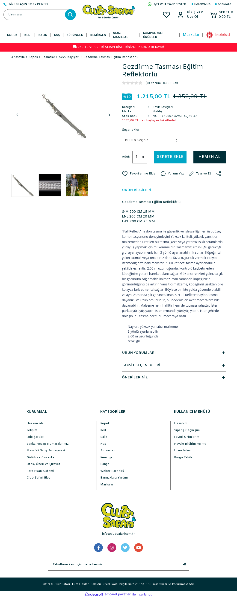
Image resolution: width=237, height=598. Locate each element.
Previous (17, 115)
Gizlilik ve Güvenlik (40, 457)
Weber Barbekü (112, 471)
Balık (103, 437)
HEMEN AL (209, 157)
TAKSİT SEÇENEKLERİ (174, 365)
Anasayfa (224, 4)
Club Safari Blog (38, 478)
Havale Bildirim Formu (190, 444)
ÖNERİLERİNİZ (174, 377)
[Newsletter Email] (114, 564)
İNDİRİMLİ (222, 35)
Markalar (191, 34)
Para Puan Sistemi (40, 471)
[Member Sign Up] (195, 17)
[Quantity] (139, 157)
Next (109, 115)
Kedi (103, 430)
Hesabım (180, 423)
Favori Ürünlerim (186, 437)
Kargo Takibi (183, 457)
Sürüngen (107, 451)
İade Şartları (35, 437)
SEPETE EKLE (170, 157)
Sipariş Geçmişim (187, 430)
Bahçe (104, 464)
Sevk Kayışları (162, 107)
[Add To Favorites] (138, 173)
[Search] (39, 14)
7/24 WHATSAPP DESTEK (167, 4)
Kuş (103, 444)
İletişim (32, 430)
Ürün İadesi (182, 451)
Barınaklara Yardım (114, 478)
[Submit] (184, 564)
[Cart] (222, 14)
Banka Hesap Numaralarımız (47, 444)
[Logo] (109, 11)
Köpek (105, 423)
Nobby (157, 111)
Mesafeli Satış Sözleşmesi (46, 451)
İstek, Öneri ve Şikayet (43, 464)
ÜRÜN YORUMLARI (174, 353)
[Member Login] (195, 12)
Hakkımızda (202, 4)
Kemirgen (107, 457)
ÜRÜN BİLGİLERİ (174, 190)
